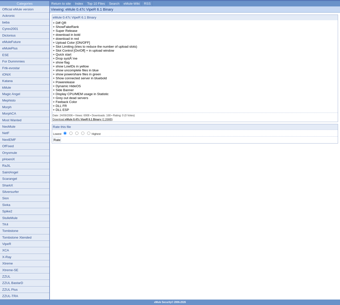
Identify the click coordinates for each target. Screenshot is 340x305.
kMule (6, 87)
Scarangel (9, 179)
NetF (5, 133)
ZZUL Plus (10, 289)
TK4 (5, 224)
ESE (5, 55)
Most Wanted (11, 120)
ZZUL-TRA (10, 296)
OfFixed (8, 146)
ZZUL (6, 276)
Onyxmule (9, 153)
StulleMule (10, 218)
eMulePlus (10, 48)
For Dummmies (13, 61)
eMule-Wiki (132, 3)
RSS (147, 3)
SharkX (7, 185)
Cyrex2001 (10, 29)
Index (79, 3)
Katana (7, 81)
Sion (5, 198)
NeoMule (8, 126)
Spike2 (7, 211)
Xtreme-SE (10, 270)
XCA (5, 250)
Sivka (6, 205)
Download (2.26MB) (83, 119)
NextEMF (9, 140)
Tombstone (10, 231)
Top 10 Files (96, 3)
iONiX (6, 74)
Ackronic (8, 16)
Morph (7, 107)
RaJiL (6, 165)
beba (6, 22)
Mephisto (9, 100)
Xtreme (7, 263)
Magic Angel (11, 94)
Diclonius (9, 35)
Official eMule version (18, 9)
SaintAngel (10, 172)
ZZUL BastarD (12, 283)
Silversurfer (10, 192)
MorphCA (9, 113)
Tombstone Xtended (17, 237)
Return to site (61, 3)
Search (114, 3)
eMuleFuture (11, 42)
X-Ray (6, 257)
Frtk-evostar (11, 68)
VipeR (6, 244)
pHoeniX (8, 159)
